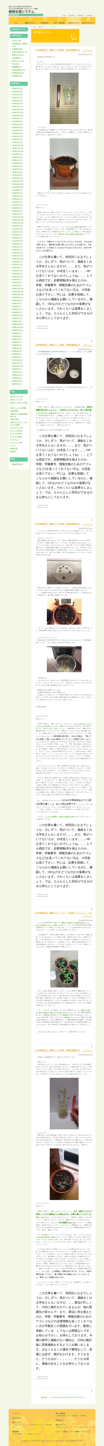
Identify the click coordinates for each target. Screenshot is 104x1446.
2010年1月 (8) (17, 285)
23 (82, 1397)
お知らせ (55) (16, 40)
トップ (16, 20)
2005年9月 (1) (17, 384)
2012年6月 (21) (17, 199)
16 (61, 1397)
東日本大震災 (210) (18, 70)
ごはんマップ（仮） (16, 427)
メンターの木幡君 (51, 816)
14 (55, 1397)
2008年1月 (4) (17, 357)
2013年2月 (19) (17, 175)
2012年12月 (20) (17, 181)
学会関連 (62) (16, 58)
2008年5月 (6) (17, 345)
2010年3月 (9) (17, 279)
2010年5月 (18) (17, 273)
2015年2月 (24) (17, 103)
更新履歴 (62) (16, 67)
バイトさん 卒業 (16, 442)
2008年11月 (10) (17, 327)
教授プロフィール (36, 1425)
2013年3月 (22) (17, 172)
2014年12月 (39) (17, 109)
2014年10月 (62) (17, 115)
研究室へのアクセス (34, 1434)
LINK (64, 15)
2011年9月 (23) (17, 226)
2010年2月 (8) (17, 282)
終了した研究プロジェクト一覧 (84, 1427)
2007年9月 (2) (17, 369)
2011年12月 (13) (17, 217)
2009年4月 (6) (17, 312)
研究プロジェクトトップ (64, 1427)
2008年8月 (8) (17, 336)
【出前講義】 (14, 411)
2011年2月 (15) (17, 246)
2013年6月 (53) (17, 163)
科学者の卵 (13, 448)
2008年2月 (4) (17, 354)
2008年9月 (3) (17, 333)
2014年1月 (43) (17, 142)
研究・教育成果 (59, 20)
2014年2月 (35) (17, 139)
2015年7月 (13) (17, 88)
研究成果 (75, 1416)
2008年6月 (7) (17, 342)
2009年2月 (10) (17, 318)
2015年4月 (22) (17, 97)
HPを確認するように (67, 1222)
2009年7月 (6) (17, 303)
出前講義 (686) (17, 49)
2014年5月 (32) (17, 130)
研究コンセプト (30, 20)
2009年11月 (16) (17, 291)
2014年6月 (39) (17, 127)
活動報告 (83, 1416)
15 (58, 1397)
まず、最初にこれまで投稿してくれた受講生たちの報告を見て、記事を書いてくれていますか (64, 1214)
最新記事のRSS (17, 464)
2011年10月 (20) (17, 223)
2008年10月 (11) (17, 330)
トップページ (16, 1413)
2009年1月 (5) (17, 321)
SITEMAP (89, 15)
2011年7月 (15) (17, 232)
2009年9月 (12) (17, 297)
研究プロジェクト (88, 20)
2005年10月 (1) (17, 381)
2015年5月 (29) (17, 94)
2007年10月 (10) (17, 366)
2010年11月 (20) (17, 255)
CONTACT (72, 15)
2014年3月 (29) (17, 136)
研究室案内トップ (20, 1434)
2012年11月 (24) (17, 184)
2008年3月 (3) (17, 351)
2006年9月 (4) (17, 378)
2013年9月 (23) (17, 154)
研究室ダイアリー (74, 20)
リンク (58, 1431)
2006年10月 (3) (17, 375)
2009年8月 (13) (17, 300)
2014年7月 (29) (17, 124)
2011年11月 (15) (17, 220)
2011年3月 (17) (17, 243)
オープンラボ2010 (16, 430)
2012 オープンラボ (16, 399)
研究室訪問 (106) (18, 73)
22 (79, 1397)
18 (67, 1397)
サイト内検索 (75, 1431)
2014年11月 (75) (17, 112)
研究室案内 (45, 20)
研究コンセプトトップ (21, 1425)
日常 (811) (15, 64)
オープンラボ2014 (16, 433)
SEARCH (81, 15)
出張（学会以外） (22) (19, 52)
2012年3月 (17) (17, 208)
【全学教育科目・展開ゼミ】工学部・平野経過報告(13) (57, 345)
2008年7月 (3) (17, 339)
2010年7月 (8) (17, 267)
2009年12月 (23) (17, 288)
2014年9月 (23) (17, 118)
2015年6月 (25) (17, 91)
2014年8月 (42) (17, 121)
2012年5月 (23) (17, 202)
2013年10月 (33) (17, 151)
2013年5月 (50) (17, 166)
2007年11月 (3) (17, 363)
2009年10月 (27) (17, 294)
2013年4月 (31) (17, 169)
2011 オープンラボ (16, 396)
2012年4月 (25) (17, 205)
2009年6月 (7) (17, 306)
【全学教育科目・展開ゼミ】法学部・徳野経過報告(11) (57, 1050)
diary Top (44, 1397)
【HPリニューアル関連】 (18, 408)
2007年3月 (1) (17, 372)
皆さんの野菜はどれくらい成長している (49, 925)
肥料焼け (66, 1015)
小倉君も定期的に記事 (65, 816)
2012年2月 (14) (17, 211)
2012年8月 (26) (17, 193)
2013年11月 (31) (17, 148)
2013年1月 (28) (17, 178)
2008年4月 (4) (17, 348)
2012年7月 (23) (17, 196)
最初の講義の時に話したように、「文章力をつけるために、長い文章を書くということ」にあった (64, 410)
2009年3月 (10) (17, 315)
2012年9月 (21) (17, 190)
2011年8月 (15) (17, 229)
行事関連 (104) (17, 76)
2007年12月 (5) (17, 360)
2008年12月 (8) (17, 324)
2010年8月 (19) (17, 264)
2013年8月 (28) (17, 157)
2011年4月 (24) (17, 240)
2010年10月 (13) (17, 258)
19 (70, 1397)
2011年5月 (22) (17, 237)
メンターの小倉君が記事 (74, 227)
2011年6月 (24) (17, 234)
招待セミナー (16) (18, 61)
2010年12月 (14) (17, 252)
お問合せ (65, 1431)
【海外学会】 (15, 419)
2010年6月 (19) (17, 270)
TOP (34, 27)
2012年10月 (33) (17, 187)
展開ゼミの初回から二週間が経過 (72, 922)
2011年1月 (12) (17, 249)
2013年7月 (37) (17, 160)
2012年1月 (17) (17, 214)
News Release (17, 1418)
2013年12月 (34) (17, 145)
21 (76, 1397)
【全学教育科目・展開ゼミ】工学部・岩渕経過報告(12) (57, 524)
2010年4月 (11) (17, 276)
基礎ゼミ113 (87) (18, 55)
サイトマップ (86, 1431)
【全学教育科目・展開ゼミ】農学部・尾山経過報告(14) (57, 50)
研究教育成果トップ (63, 1416)
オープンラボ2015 (16, 436)
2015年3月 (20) (17, 100)
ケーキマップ (14, 439)
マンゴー (13, 445)
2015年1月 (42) (17, 106)
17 (64, 1397)
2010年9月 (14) (17, 261)
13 (53, 1397)
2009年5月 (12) (17, 309)
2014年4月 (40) (17, 133)
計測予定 (13, 451)
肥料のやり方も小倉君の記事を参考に (71, 234)
